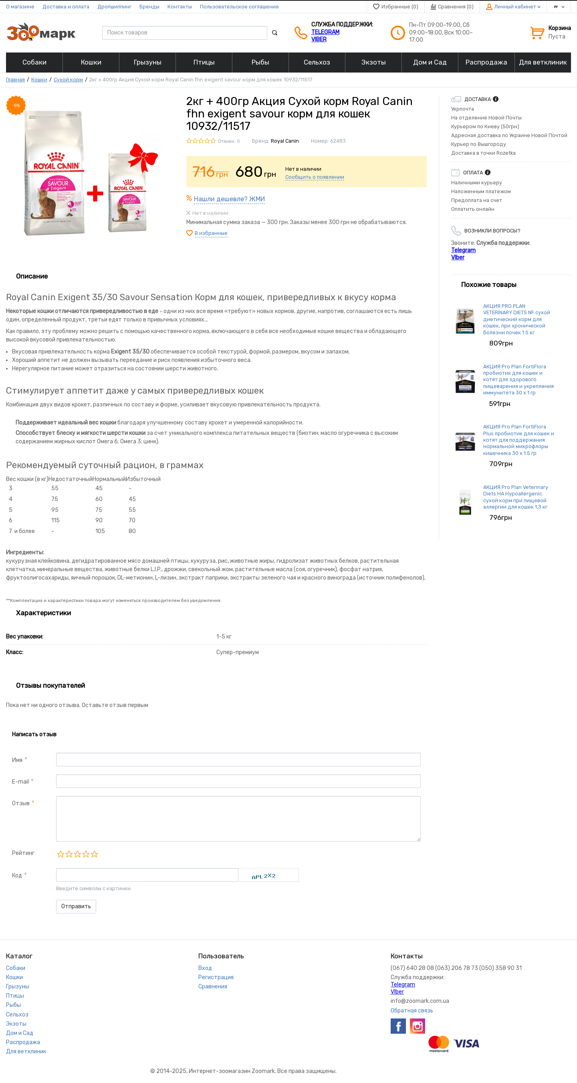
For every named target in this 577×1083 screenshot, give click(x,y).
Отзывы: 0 (229, 141)
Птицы (15, 995)
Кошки (39, 80)
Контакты (179, 7)
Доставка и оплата (65, 7)
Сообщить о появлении (314, 177)
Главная (15, 80)
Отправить (76, 906)
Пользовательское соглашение (239, 7)
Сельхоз (17, 1014)
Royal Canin (285, 141)
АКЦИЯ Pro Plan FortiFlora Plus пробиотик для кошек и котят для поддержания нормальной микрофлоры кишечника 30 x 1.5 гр (518, 440)
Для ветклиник (26, 1051)
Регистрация (216, 977)
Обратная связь (412, 1010)
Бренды (149, 7)
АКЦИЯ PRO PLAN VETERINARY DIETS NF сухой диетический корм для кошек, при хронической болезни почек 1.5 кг (516, 319)
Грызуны (17, 986)
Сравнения (212, 986)
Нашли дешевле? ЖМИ (229, 199)
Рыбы (13, 1005)
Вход (205, 968)
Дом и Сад (19, 1033)
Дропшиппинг (114, 7)
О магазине (20, 7)
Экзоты (16, 1023)
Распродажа (23, 1042)
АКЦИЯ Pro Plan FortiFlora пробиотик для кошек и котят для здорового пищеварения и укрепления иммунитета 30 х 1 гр (518, 380)
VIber (319, 39)
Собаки (15, 968)
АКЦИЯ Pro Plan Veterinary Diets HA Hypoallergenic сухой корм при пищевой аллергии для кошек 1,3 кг (515, 497)
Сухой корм (68, 80)
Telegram (325, 32)
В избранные (211, 233)
